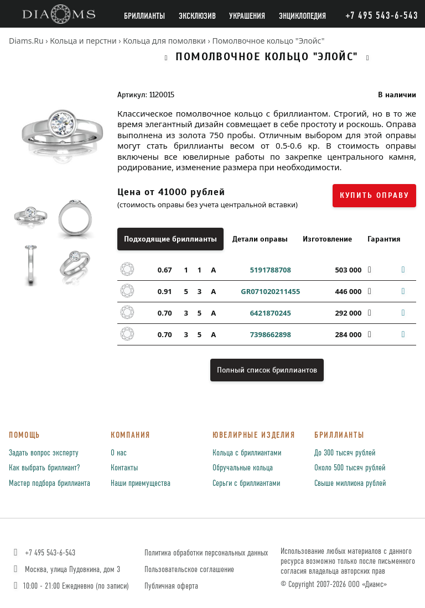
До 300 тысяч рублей (344, 453)
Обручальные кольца (242, 468)
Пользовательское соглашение (189, 569)
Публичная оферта (171, 586)
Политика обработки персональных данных (206, 553)
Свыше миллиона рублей (350, 484)
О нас (119, 453)
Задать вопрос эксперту (44, 453)
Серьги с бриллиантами (246, 484)
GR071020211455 (270, 291)
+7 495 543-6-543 (43, 553)
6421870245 (270, 313)
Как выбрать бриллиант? (44, 468)
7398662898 (270, 334)
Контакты (124, 468)
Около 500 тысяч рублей (349, 468)
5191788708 (270, 270)
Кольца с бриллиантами (246, 453)
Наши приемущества (140, 484)
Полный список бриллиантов (267, 370)
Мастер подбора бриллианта (49, 484)
